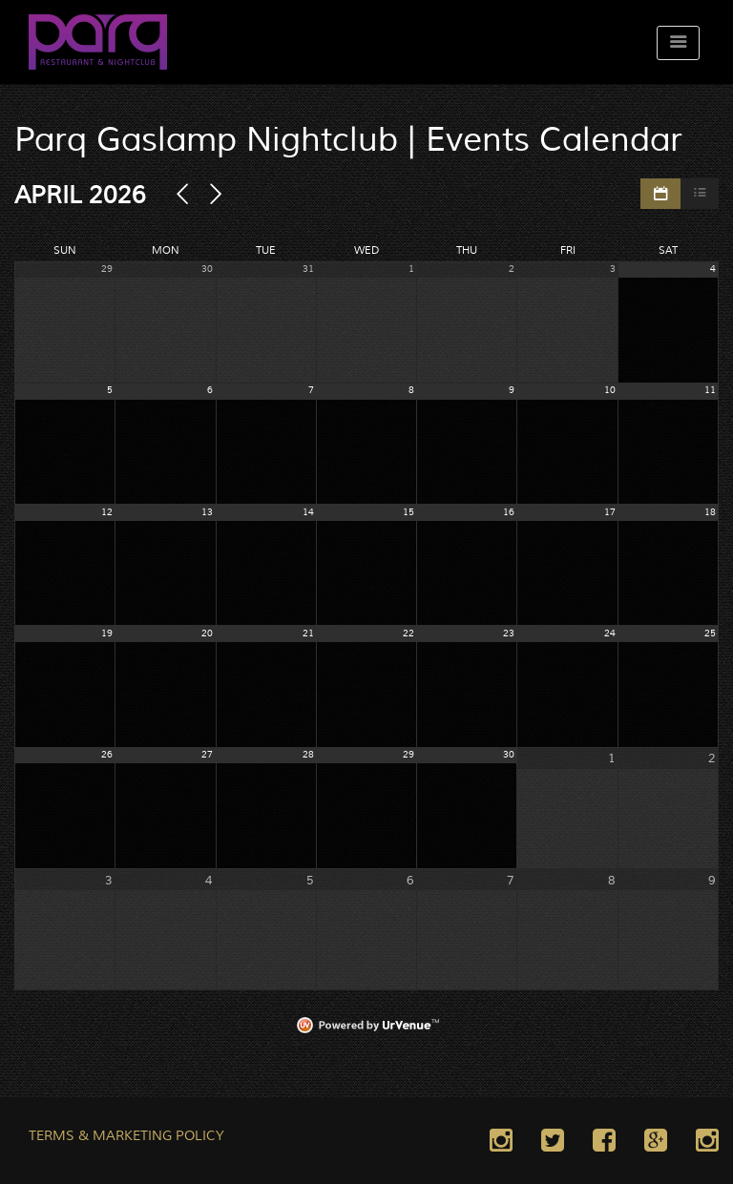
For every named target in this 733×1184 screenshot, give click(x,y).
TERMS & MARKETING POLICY (126, 1136)
